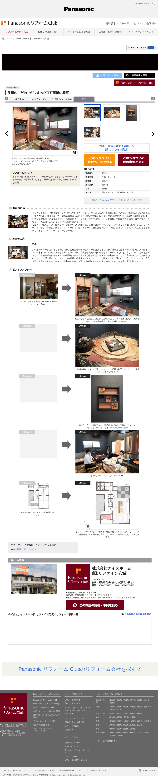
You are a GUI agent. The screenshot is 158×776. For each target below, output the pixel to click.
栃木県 (119, 710)
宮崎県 (146, 732)
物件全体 (19, 99)
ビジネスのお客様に (41, 725)
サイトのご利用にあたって (14, 770)
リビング (87, 708)
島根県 (119, 725)
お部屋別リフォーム (72, 742)
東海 (97, 717)
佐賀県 (119, 732)
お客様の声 (68, 730)
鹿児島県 (113, 735)
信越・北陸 (100, 713)
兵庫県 (133, 721)
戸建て (67, 703)
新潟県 (112, 713)
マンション (75, 703)
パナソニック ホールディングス (92, 770)
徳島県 (112, 729)
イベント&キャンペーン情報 (44, 721)
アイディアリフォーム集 (74, 718)
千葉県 (133, 707)
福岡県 (112, 732)
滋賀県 (112, 721)
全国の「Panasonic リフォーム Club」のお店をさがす (116, 200)
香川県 (119, 729)
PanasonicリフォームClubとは (45, 700)
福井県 (133, 713)
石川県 (126, 713)
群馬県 (119, 707)
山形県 (146, 700)
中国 (97, 725)
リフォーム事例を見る (16, 31)
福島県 (112, 703)
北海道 (112, 700)
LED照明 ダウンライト (24, 549)
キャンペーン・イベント (141, 31)
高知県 (133, 729)
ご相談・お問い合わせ (110, 31)
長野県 (140, 713)
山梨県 (112, 710)
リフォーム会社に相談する (106, 741)
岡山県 (126, 725)
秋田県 (126, 700)
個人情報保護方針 (67, 770)
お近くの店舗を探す (48, 31)
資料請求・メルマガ (117, 23)
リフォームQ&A (70, 756)
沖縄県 (120, 735)
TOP (8, 38)
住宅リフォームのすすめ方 (43, 707)
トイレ (72, 710)
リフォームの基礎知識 (79, 31)
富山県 (119, 713)
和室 (83, 710)
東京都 (140, 707)
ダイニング (77, 708)
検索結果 (38, 38)
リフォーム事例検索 (22, 38)
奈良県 (140, 721)
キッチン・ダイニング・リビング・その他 (52, 99)
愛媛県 (126, 729)
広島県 (133, 725)
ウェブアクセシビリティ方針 (42, 770)
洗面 (78, 710)
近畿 (97, 721)
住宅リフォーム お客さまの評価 (46, 711)
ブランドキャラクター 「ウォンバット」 (42, 730)
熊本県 (133, 732)
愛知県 (126, 717)
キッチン (68, 708)
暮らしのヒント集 (71, 746)
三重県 (133, 717)
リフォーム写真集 (71, 726)
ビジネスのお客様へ (145, 23)
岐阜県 (112, 717)
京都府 (119, 721)
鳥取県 (112, 725)
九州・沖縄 (100, 732)
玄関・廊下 (68, 714)
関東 (97, 707)
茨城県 (112, 707)
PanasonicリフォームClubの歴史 (46, 704)
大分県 (140, 732)
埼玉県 (126, 707)
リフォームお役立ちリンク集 (76, 760)
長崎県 (126, 732)
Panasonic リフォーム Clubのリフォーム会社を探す (77, 669)
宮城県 (140, 700)
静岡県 (119, 717)
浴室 (66, 710)
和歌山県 (147, 721)
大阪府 (126, 721)
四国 (97, 729)
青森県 (119, 700)
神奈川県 (147, 707)
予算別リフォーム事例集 (74, 722)
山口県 (140, 725)
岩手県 (133, 700)
